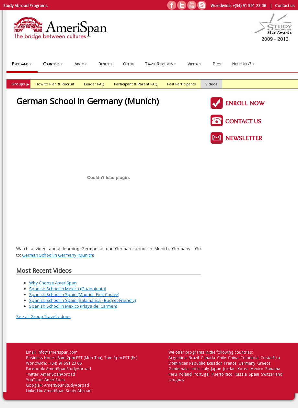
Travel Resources (161, 64)
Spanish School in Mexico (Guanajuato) (67, 289)
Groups (20, 84)
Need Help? (243, 64)
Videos (195, 64)
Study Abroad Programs (25, 5)
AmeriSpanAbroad (57, 374)
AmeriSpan (54, 379)
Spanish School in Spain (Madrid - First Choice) (74, 294)
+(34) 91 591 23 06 (249, 5)
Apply (80, 64)
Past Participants (181, 84)
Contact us (285, 5)
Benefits (105, 64)
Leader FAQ (94, 84)
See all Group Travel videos (43, 316)
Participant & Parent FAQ (135, 84)
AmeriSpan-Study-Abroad (68, 390)
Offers (128, 64)
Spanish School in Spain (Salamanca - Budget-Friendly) (82, 300)
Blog (217, 64)
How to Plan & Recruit (54, 84)
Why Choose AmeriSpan (53, 283)
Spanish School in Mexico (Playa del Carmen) (73, 306)
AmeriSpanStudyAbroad (68, 368)
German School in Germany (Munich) (58, 255)
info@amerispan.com (57, 352)
